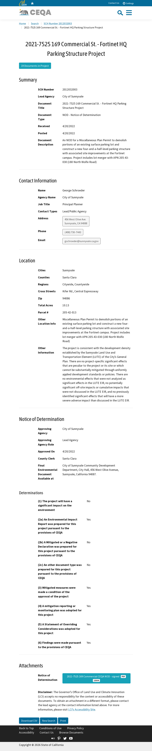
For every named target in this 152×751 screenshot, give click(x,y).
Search (35, 23)
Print (63, 720)
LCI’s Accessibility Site (81, 709)
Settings (128, 3)
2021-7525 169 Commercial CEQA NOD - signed (96, 678)
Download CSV (29, 720)
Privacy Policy (75, 728)
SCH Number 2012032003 (58, 23)
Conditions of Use (50, 728)
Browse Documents (71, 732)
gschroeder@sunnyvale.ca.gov (81, 241)
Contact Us (113, 2)
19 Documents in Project (35, 65)
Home (22, 23)
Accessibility (26, 732)
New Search (48, 720)
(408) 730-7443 (73, 232)
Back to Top (26, 728)
